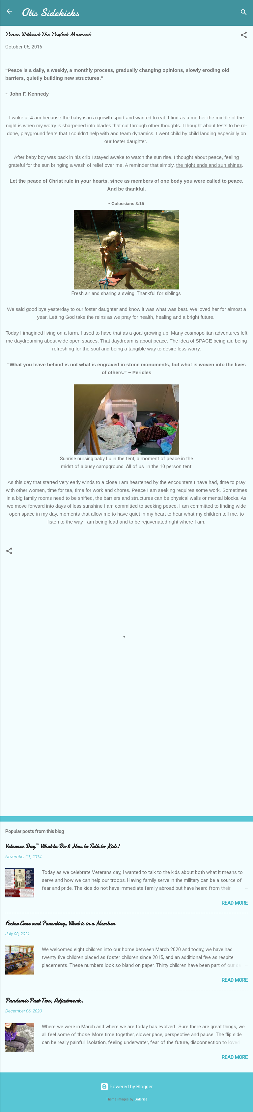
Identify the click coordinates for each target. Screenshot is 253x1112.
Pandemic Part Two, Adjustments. (44, 1001)
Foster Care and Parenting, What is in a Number (60, 923)
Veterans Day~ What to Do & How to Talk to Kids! (62, 846)
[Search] (244, 13)
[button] (244, 36)
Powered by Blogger (126, 1087)
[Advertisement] (126, 759)
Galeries (141, 1099)
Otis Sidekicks (50, 12)
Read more (235, 903)
